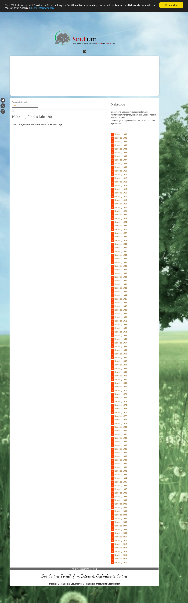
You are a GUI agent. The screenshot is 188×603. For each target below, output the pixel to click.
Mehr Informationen (42, 8)
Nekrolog (119, 134)
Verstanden (171, 5)
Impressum (81, 569)
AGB (74, 569)
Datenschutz (91, 569)
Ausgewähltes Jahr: (20, 102)
